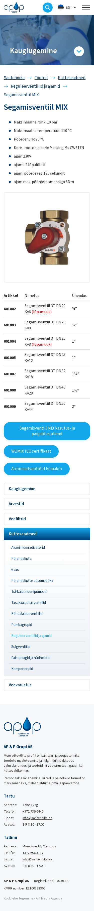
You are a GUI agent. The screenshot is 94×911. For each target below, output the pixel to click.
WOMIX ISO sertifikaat (31, 451)
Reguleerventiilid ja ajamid (31, 635)
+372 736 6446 (33, 811)
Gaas (15, 569)
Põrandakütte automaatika (32, 580)
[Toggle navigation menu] (86, 8)
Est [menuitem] (69, 7)
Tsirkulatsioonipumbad (29, 591)
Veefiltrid (17, 519)
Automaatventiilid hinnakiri (36, 469)
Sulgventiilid (20, 646)
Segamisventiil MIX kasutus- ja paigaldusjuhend (47, 431)
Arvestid (16, 504)
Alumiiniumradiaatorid (28, 547)
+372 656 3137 (33, 852)
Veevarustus (20, 685)
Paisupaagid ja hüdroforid (30, 658)
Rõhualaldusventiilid (27, 613)
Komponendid (22, 669)
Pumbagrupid (21, 624)
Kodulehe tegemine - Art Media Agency (33, 898)
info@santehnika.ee (37, 818)
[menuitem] (67, 7)
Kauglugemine (22, 489)
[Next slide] (90, 40)
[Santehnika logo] (14, 7)
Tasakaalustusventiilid (28, 602)
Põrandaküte (21, 558)
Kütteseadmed (23, 534)
